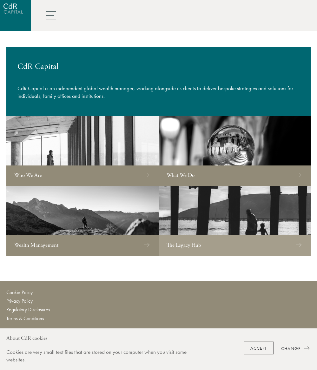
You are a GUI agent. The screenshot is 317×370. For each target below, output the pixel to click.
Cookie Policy (19, 292)
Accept (258, 348)
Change (296, 348)
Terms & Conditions (25, 318)
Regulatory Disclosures (28, 309)
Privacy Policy (19, 301)
